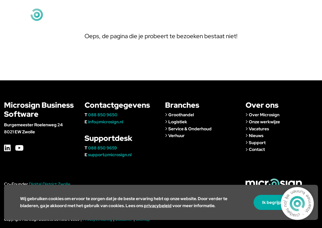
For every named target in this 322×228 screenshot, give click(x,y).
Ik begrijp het (277, 202)
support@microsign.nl (110, 154)
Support (279, 18)
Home (172, 7)
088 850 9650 (102, 115)
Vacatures (192, 7)
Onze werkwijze (263, 122)
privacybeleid (158, 205)
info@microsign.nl (300, 7)
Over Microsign (262, 115)
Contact (308, 18)
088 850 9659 (102, 148)
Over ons (225, 18)
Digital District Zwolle (49, 184)
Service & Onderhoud (188, 129)
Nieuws (252, 18)
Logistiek (176, 122)
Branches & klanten (182, 18)
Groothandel (179, 115)
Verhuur (175, 135)
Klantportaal (220, 7)
